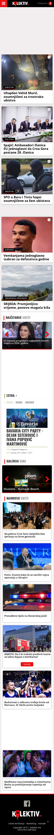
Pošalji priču (43, 3)
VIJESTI (18, 317)
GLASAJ (27, 664)
